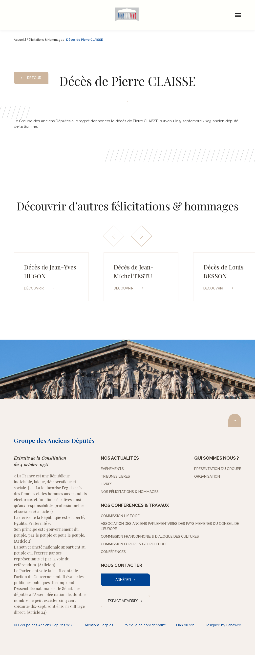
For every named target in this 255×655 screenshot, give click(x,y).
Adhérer (123, 580)
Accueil (19, 39)
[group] (51, 276)
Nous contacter (121, 565)
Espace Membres (123, 601)
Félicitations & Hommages (45, 39)
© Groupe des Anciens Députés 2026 (44, 625)
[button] (141, 235)
